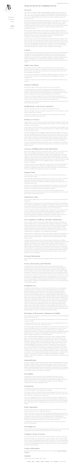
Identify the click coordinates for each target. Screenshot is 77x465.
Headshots (11, 17)
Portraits (11, 19)
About (12, 26)
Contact (11, 28)
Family (12, 21)
